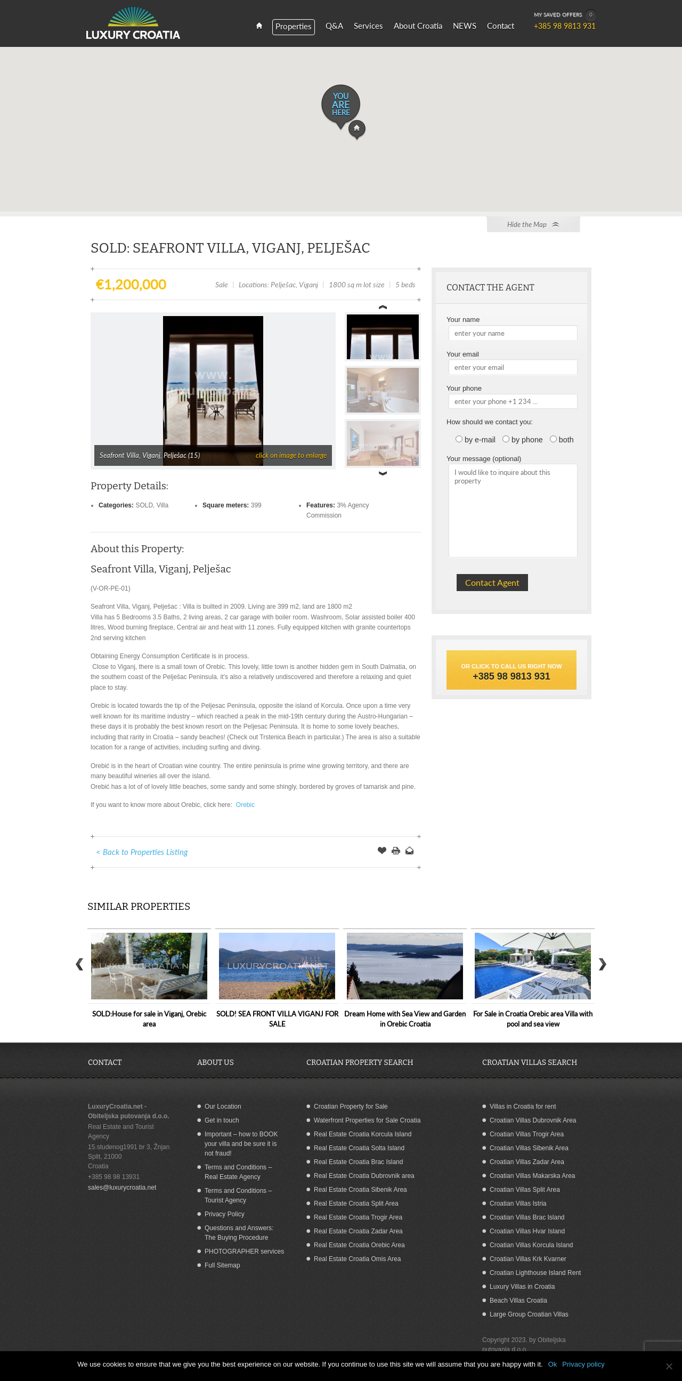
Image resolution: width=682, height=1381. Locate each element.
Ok (552, 1364)
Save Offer (382, 852)
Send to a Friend (409, 852)
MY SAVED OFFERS (565, 15)
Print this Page (396, 852)
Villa (162, 505)
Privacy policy (583, 1364)
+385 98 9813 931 (511, 676)
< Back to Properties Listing (142, 852)
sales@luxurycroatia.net (122, 1187)
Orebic (244, 805)
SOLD (144, 505)
